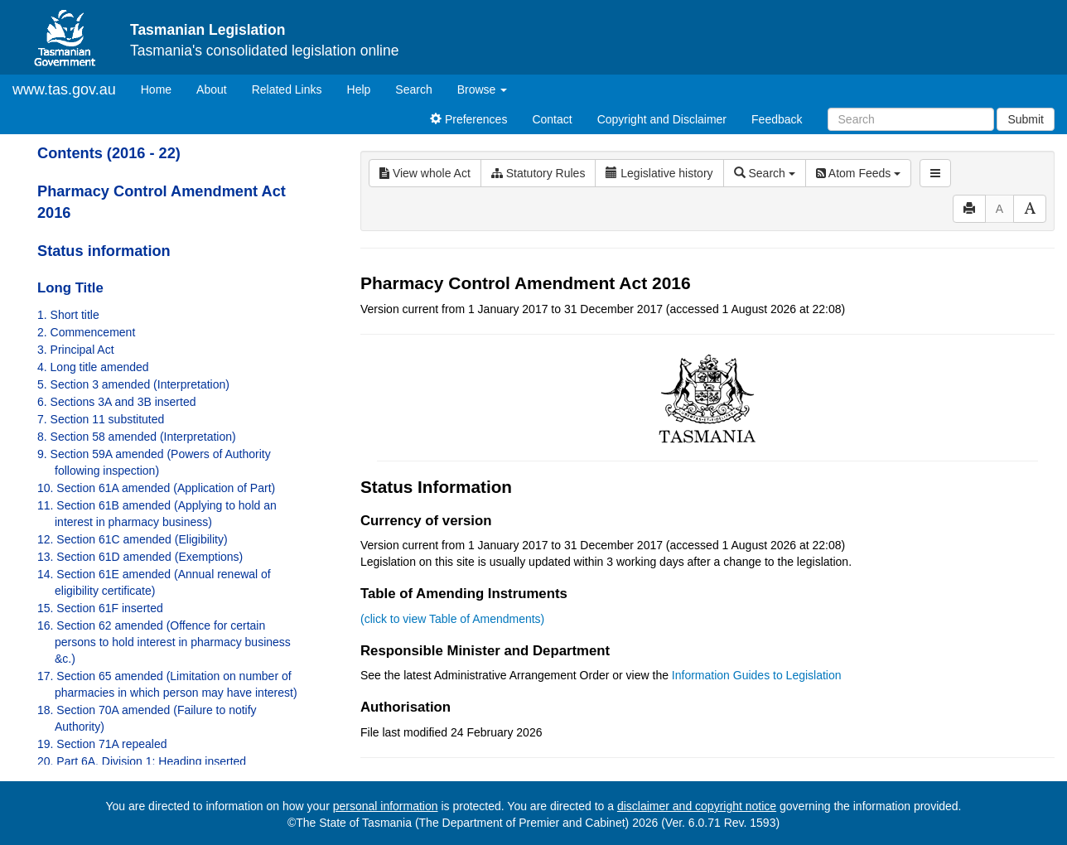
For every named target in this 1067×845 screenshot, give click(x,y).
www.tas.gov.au (64, 89)
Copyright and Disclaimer (662, 119)
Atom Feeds (858, 173)
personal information (385, 806)
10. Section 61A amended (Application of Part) (156, 488)
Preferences (468, 119)
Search (413, 89)
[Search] (911, 119)
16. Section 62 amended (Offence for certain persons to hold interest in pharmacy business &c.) (164, 642)
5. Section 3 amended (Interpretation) (133, 384)
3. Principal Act (75, 349)
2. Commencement (86, 332)
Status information (104, 251)
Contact (552, 119)
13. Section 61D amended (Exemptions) (140, 556)
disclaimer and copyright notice (696, 806)
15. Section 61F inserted (100, 608)
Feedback (776, 119)
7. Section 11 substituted (100, 419)
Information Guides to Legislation (757, 675)
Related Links (287, 89)
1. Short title (68, 314)
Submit (1025, 119)
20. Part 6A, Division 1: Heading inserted (141, 761)
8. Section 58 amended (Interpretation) (136, 436)
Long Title (70, 288)
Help (359, 89)
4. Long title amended (93, 367)
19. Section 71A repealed (102, 744)
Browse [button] (482, 89)
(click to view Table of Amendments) (452, 618)
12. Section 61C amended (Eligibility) (132, 539)
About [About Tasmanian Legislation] (211, 89)
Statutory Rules (538, 173)
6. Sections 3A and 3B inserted (116, 401)
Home (162, 88)
